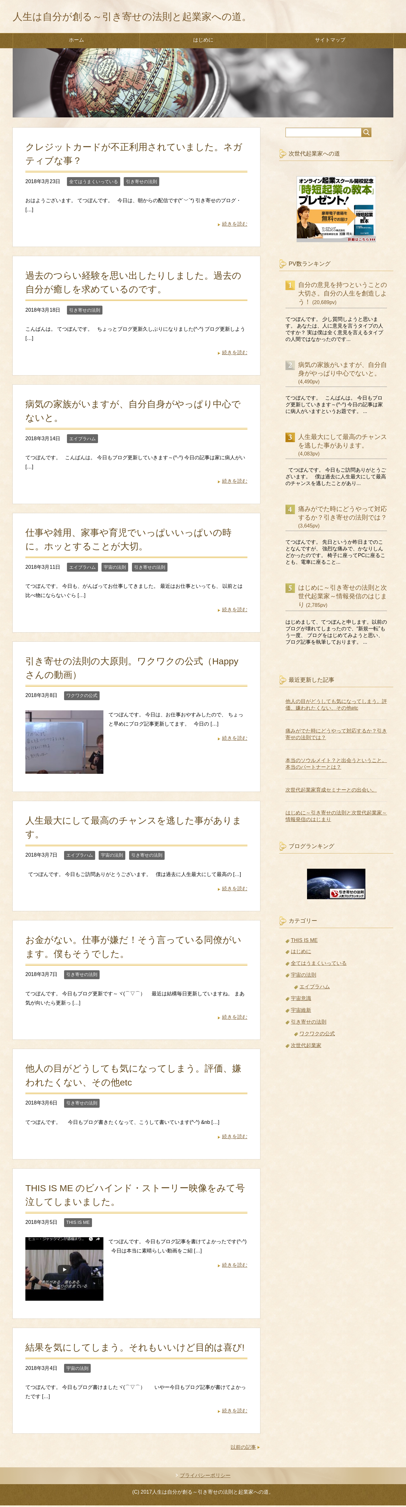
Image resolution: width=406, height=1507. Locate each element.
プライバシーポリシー (205, 1477)
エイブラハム (82, 440)
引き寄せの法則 (141, 183)
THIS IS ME (78, 1223)
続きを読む (234, 225)
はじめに (203, 41)
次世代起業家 (306, 1047)
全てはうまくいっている (93, 183)
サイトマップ (330, 41)
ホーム (76, 41)
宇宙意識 (301, 1000)
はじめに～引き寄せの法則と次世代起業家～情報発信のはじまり (342, 598)
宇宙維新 (301, 1011)
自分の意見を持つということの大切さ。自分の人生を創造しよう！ (342, 295)
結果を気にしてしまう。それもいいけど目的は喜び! (135, 1349)
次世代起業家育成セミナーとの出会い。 (331, 791)
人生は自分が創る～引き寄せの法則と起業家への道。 (151, 16)
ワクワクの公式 (81, 697)
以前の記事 (243, 1448)
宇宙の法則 (115, 568)
